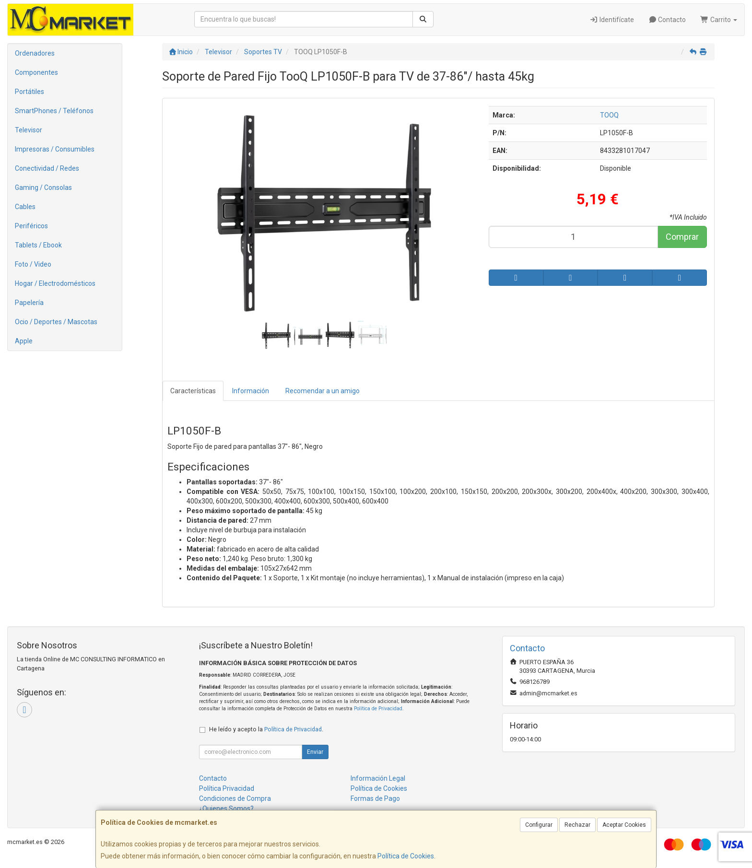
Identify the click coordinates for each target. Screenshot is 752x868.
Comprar (682, 237)
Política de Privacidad (378, 708)
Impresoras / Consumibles (54, 149)
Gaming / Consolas (43, 187)
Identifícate (611, 19)
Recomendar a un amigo (322, 391)
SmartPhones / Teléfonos (54, 111)
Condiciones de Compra (235, 798)
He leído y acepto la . (266, 729)
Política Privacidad (226, 788)
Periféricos (31, 226)
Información (250, 391)
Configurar (538, 824)
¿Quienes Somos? (226, 808)
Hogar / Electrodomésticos (55, 283)
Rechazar (577, 824)
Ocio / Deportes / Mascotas (56, 322)
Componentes (36, 72)
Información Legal (378, 778)
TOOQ (609, 115)
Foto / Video (33, 264)
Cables (25, 207)
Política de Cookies (405, 856)
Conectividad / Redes (47, 168)
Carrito (718, 19)
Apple (24, 341)
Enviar (315, 752)
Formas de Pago (375, 798)
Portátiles (29, 91)
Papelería (29, 302)
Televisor (28, 130)
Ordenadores (35, 53)
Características (193, 391)
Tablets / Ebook (38, 245)
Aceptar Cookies (624, 824)
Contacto (667, 19)
